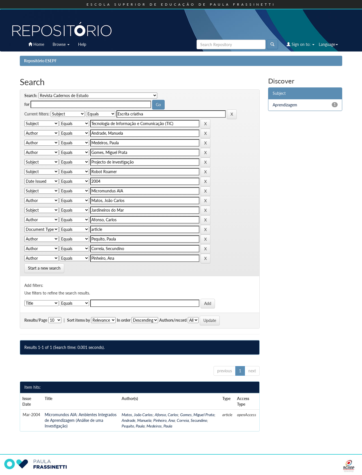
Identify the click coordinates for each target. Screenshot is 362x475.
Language (328, 44)
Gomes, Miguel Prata (197, 414)
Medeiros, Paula (159, 426)
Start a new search (44, 268)
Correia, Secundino (192, 420)
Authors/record (173, 320)
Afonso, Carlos (166, 414)
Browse (61, 44)
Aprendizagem (285, 104)
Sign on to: (300, 44)
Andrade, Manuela (136, 420)
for (26, 104)
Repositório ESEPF (40, 60)
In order (123, 320)
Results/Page (35, 320)
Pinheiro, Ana (164, 420)
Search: (30, 95)
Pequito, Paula (133, 426)
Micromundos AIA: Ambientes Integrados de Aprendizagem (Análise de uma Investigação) (81, 420)
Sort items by (78, 320)
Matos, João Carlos (137, 414)
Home (36, 44)
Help (82, 44)
